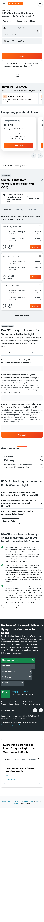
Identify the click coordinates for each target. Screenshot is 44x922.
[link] (22, 435)
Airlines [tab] (32, 353)
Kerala (16, 803)
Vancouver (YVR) (12, 776)
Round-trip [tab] (7, 210)
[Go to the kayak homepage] (15, 3)
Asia (32, 801)
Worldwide (24, 801)
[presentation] (33, 15)
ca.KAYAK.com (6, 801)
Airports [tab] (8, 759)
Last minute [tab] (31, 210)
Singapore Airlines (20, 692)
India (37, 801)
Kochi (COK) (10, 779)
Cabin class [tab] (20, 759)
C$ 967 (5, 13)
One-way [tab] (19, 210)
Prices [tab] (11, 353)
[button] (4, 3)
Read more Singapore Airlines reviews (15, 725)
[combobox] (8, 21)
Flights (16, 801)
